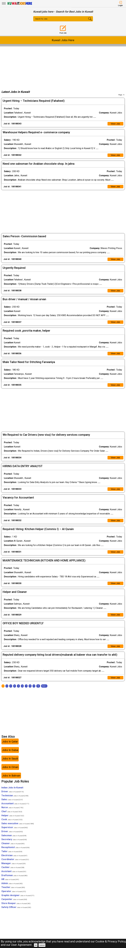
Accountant (15, 807)
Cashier (12, 870)
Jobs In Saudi (10, 762)
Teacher (13, 890)
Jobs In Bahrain (11, 779)
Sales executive (17, 826)
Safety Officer (16, 910)
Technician (14, 799)
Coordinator (15, 862)
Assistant (13, 874)
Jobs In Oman (10, 770)
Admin (12, 886)
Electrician (14, 858)
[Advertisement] (63, 67)
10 (38, 689)
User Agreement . (22, 944)
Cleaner (13, 846)
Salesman (13, 838)
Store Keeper (16, 906)
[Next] (44, 689)
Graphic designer (17, 898)
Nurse (12, 811)
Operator (13, 894)
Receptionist (15, 850)
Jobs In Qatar (10, 744)
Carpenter (14, 902)
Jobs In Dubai (10, 753)
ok (36, 945)
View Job (115, 124)
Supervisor (14, 831)
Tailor (11, 854)
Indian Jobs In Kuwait (12, 791)
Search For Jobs (41, 19)
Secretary (14, 842)
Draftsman (14, 878)
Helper (12, 819)
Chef (11, 814)
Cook (12, 822)
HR (10, 882)
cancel (42, 945)
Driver (12, 795)
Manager (13, 866)
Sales (12, 802)
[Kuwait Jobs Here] (19, 4)
